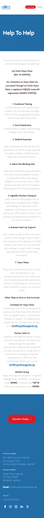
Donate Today (30, 7)
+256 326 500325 (11, 499)
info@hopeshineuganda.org (24, 326)
